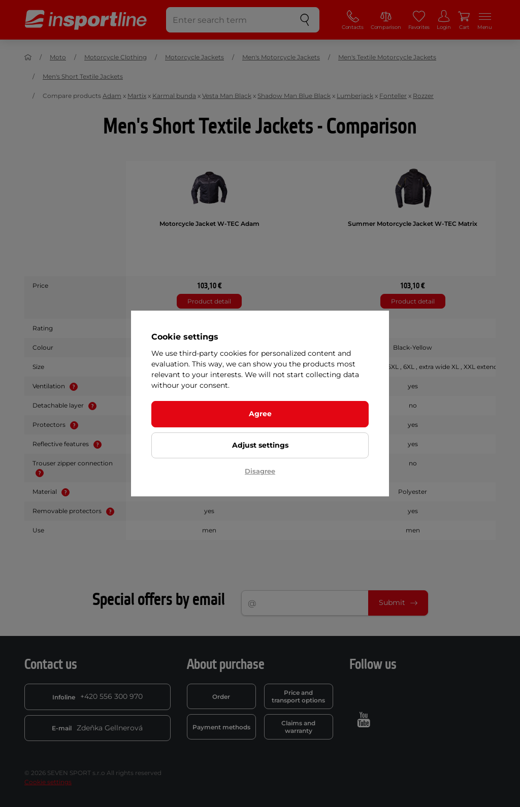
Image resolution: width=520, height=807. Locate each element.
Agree (260, 413)
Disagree (260, 471)
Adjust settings (260, 445)
